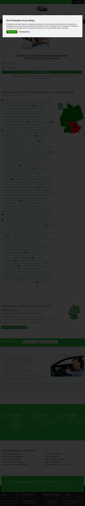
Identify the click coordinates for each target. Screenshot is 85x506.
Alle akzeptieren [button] (12, 31)
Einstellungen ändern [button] (24, 31)
